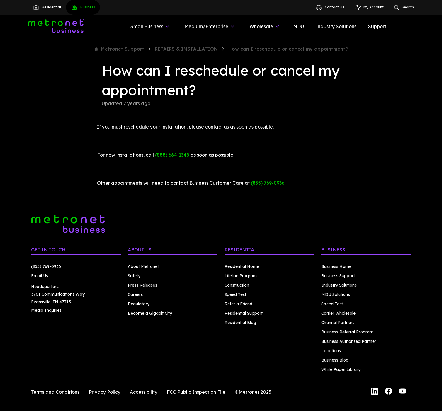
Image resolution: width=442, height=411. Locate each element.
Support (377, 26)
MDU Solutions (335, 294)
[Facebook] (388, 392)
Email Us (39, 275)
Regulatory (138, 303)
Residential (47, 7)
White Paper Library (341, 369)
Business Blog (334, 360)
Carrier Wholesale (338, 313)
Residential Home (242, 266)
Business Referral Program (347, 332)
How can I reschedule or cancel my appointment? (288, 49)
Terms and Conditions (55, 392)
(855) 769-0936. (268, 183)
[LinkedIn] (374, 392)
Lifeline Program (241, 275)
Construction (237, 285)
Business (83, 7)
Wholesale (264, 26)
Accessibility (143, 392)
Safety (134, 275)
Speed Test (235, 294)
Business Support (338, 275)
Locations (331, 350)
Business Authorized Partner (348, 341)
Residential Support (244, 313)
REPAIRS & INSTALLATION (186, 49)
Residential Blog (240, 322)
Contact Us (329, 7)
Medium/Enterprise (209, 26)
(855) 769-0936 (46, 266)
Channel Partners (337, 322)
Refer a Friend (238, 303)
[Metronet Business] (56, 26)
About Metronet (143, 266)
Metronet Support (119, 49)
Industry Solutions (336, 26)
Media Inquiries (46, 310)
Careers (135, 294)
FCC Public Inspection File (196, 392)
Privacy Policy (104, 392)
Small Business (150, 26)
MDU (298, 26)
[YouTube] (402, 392)
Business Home (336, 266)
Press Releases (142, 285)
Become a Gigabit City (150, 313)
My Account (369, 7)
